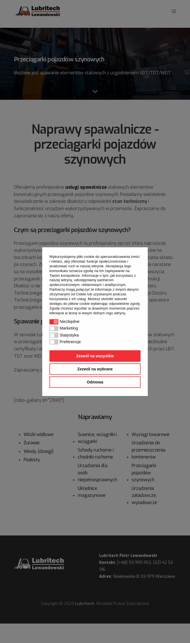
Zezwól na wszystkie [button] (95, 356)
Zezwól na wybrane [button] (95, 369)
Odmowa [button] (95, 382)
